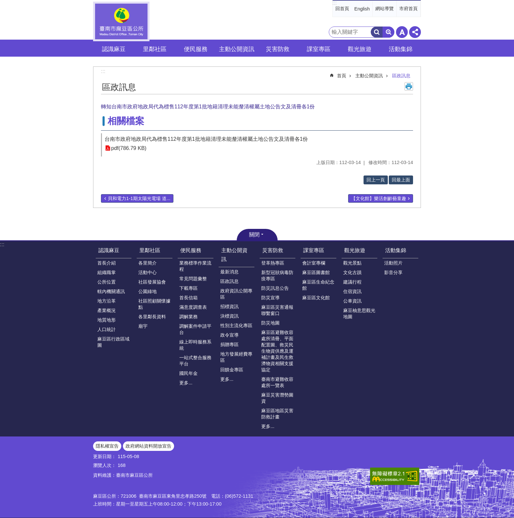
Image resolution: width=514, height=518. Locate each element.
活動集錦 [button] (400, 49)
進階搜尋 (388, 32)
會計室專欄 (313, 263)
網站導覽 (384, 8)
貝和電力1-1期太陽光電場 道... (139, 198)
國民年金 (188, 373)
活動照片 (393, 263)
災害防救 (272, 250)
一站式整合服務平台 (195, 360)
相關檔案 (126, 121)
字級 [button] (402, 32)
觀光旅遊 (354, 250)
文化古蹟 (352, 272)
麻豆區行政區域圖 (113, 342)
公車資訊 (352, 301)
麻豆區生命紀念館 (318, 285)
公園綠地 (147, 291)
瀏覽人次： (104, 465)
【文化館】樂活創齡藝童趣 (378, 198)
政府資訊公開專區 (236, 294)
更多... (185, 382)
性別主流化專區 (236, 325)
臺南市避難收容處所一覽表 (277, 382)
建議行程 (352, 282)
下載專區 (188, 288)
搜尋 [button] (377, 32)
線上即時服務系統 (195, 345)
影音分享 (393, 272)
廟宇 (143, 326)
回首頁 (342, 8)
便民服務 (190, 250)
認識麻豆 (108, 250)
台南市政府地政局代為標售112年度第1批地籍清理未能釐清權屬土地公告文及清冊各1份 (206, 139)
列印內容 (409, 86)
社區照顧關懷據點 (154, 304)
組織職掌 (106, 272)
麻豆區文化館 (316, 297)
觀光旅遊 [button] (359, 49)
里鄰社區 (149, 250)
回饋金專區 (231, 369)
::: (334, 3)
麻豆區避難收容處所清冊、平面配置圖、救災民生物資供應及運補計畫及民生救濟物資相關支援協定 (277, 351)
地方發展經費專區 (236, 357)
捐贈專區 (229, 344)
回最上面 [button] (401, 179)
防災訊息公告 (275, 288)
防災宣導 (270, 297)
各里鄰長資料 (152, 316)
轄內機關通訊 (111, 291)
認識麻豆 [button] (114, 49)
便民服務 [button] (196, 49)
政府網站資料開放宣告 (148, 446)
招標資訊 (229, 306)
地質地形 (106, 320)
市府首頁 (408, 8)
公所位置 (106, 282)
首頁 (341, 75)
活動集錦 (395, 250)
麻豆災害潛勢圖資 (277, 398)
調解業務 (188, 316)
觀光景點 (352, 263)
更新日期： (104, 456)
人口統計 (106, 329)
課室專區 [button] (318, 49)
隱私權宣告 (107, 446)
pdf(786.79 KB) (129, 148)
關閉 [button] (254, 234)
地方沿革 (106, 301)
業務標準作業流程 (195, 266)
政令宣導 (229, 335)
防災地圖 (270, 322)
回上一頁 (375, 179)
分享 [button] (415, 32)
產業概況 (106, 310)
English (362, 8)
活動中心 (147, 272)
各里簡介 (147, 263)
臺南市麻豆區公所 (121, 21)
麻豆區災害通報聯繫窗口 (277, 310)
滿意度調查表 (193, 307)
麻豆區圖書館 (316, 272)
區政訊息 (401, 75)
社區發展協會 (152, 282)
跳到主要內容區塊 (3, 3)
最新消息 (229, 271)
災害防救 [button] (277, 49)
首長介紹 (106, 263)
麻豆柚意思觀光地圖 (359, 313)
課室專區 (313, 250)
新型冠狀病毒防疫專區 (277, 275)
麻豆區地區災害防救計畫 (277, 413)
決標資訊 (229, 316)
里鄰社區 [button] (155, 49)
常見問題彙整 (193, 278)
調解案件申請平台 (195, 329)
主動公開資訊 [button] (236, 49)
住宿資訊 (352, 291)
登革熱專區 (272, 263)
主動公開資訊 (369, 75)
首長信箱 (188, 297)
